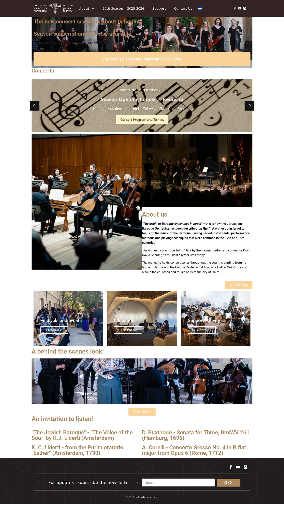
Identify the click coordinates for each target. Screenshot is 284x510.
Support (159, 8)
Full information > (54, 335)
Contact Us (183, 8)
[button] (34, 111)
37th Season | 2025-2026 (123, 8)
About (86, 8)
